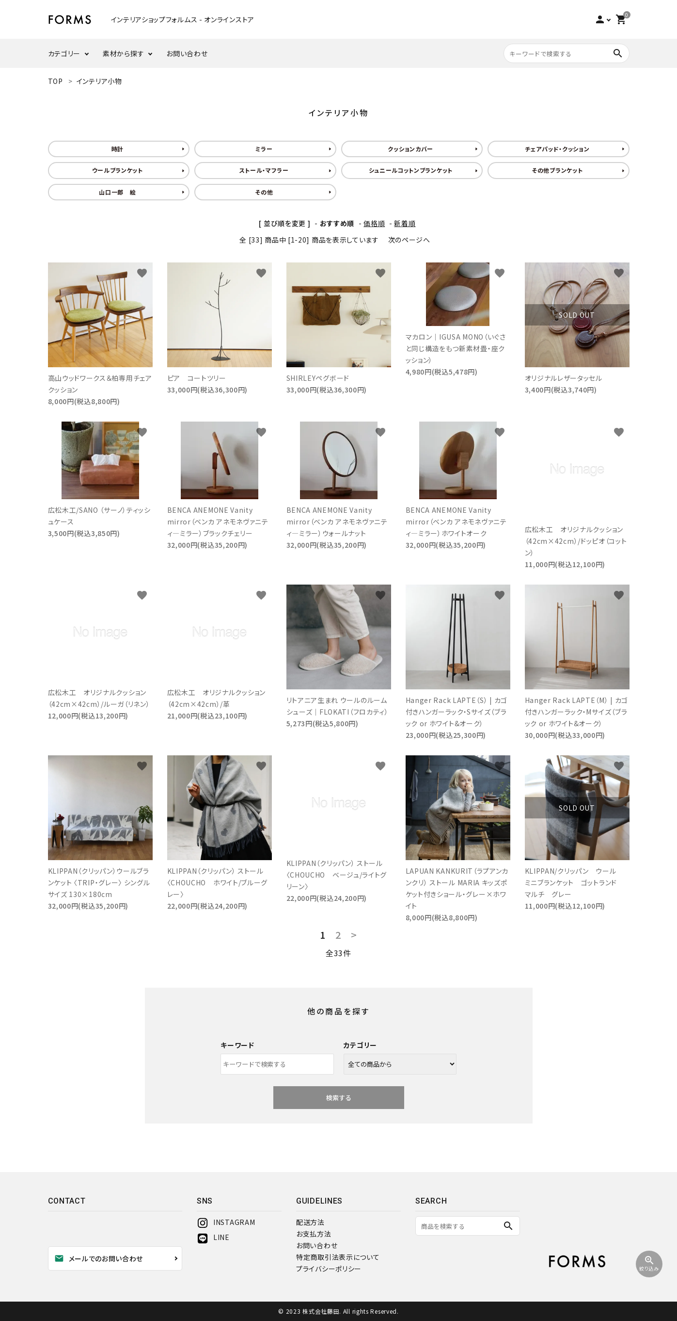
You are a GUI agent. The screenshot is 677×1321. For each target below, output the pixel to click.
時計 (117, 149)
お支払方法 (313, 1234)
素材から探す (123, 53)
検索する (338, 1097)
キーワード (237, 1045)
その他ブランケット (557, 170)
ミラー (264, 149)
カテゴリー (64, 53)
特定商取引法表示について (337, 1257)
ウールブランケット (117, 170)
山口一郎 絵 (117, 192)
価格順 (374, 223)
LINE (213, 1237)
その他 (264, 192)
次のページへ (409, 240)
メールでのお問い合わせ (98, 1258)
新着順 (404, 223)
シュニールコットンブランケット (411, 170)
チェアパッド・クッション (557, 149)
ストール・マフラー (264, 170)
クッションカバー (410, 149)
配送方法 (310, 1222)
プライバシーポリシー (329, 1268)
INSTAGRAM (226, 1222)
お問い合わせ (186, 53)
